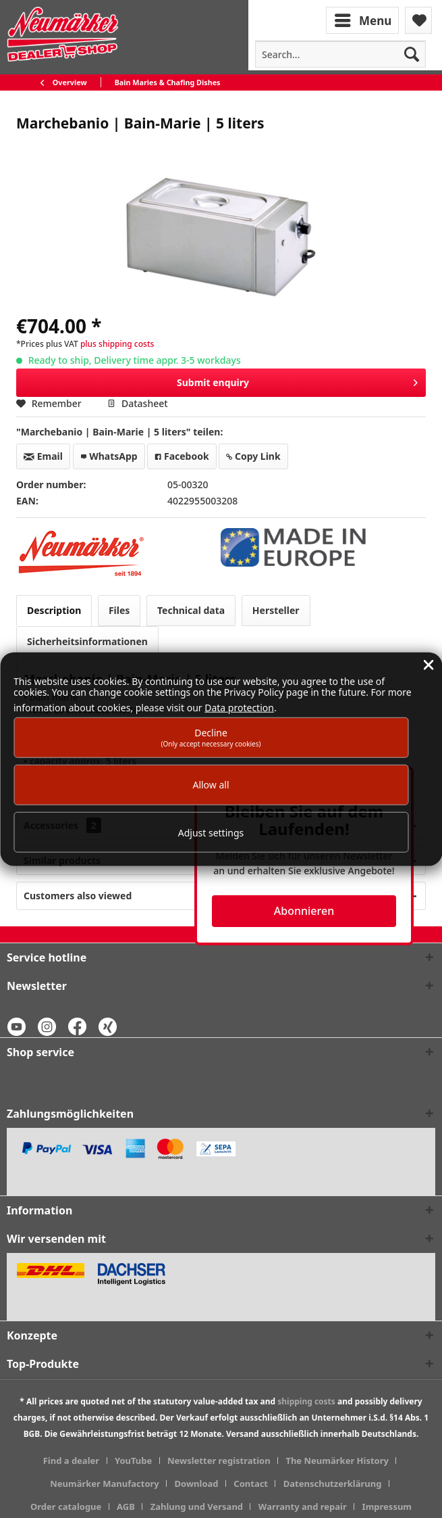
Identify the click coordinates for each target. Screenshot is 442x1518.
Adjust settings (211, 832)
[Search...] (340, 54)
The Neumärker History (337, 1460)
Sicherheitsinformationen (87, 641)
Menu (363, 18)
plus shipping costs (117, 344)
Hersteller (276, 610)
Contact (250, 1483)
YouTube (133, 1460)
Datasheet (137, 403)
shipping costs (306, 1401)
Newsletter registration (219, 1460)
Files (119, 610)
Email (43, 456)
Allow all (210, 784)
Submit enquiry (297, 380)
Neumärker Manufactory (104, 1483)
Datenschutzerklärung (332, 1483)
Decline (210, 737)
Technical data (191, 610)
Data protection (239, 707)
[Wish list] (418, 20)
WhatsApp (109, 456)
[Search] (411, 54)
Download (197, 1483)
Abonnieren (304, 910)
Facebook (182, 456)
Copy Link (253, 456)
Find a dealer (71, 1460)
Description (54, 610)
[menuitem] (364, 19)
